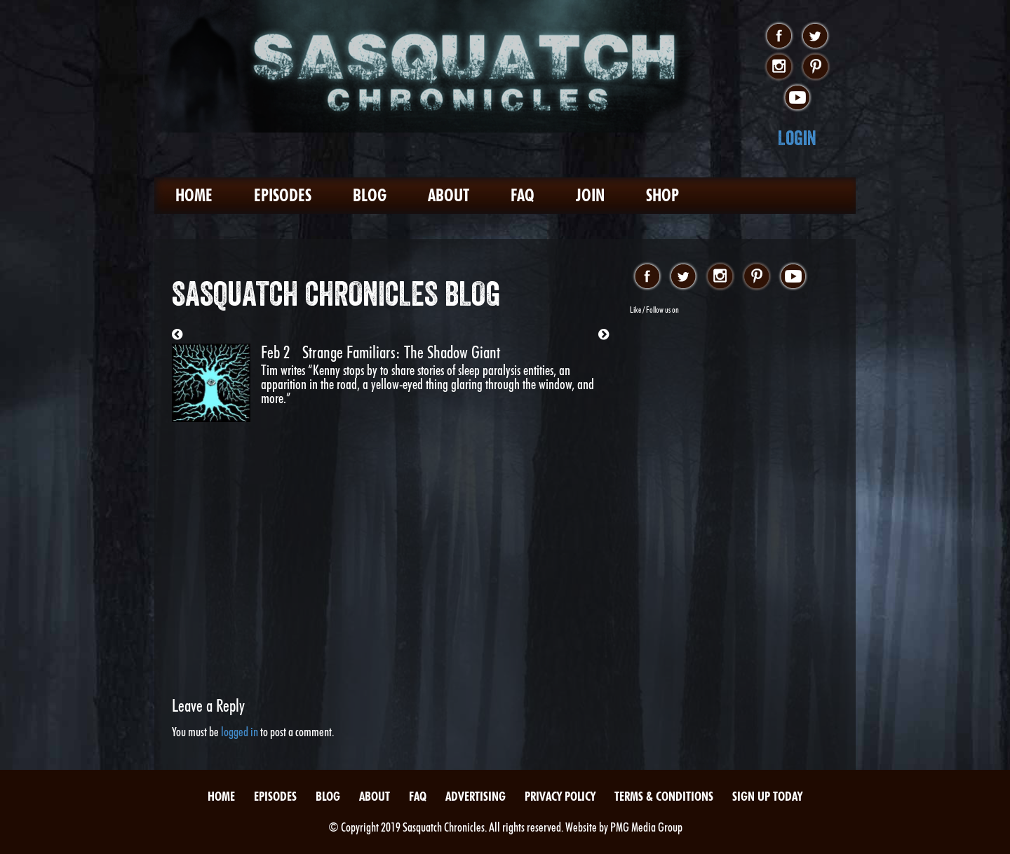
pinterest (815, 67)
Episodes (282, 195)
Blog (369, 195)
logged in (239, 731)
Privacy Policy (560, 796)
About (448, 195)
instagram (779, 67)
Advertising (475, 796)
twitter (815, 36)
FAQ (522, 195)
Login (797, 138)
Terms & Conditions (663, 796)
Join (590, 195)
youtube (797, 98)
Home (194, 195)
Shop (662, 195)
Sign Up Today (767, 796)
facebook (779, 36)
